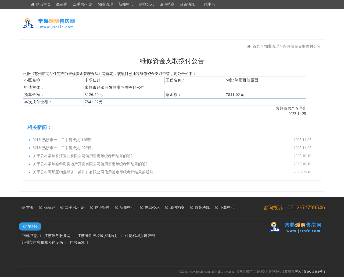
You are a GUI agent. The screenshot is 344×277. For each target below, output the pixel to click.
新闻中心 (126, 4)
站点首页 (41, 4)
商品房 (61, 4)
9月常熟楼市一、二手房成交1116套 (172, 140)
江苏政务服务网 (57, 236)
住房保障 (77, 242)
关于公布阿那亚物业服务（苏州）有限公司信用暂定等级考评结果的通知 (172, 172)
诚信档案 (166, 4)
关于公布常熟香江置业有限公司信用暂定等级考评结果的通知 (172, 156)
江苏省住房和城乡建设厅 (98, 236)
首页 (256, 46)
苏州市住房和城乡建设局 (42, 242)
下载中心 (207, 4)
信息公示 (146, 4)
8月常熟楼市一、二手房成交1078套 (172, 148)
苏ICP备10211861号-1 (310, 272)
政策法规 (187, 4)
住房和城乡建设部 (140, 236)
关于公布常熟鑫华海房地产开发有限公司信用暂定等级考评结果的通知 (172, 164)
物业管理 (105, 4)
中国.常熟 (30, 236)
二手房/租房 (83, 4)
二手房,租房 (72, 208)
